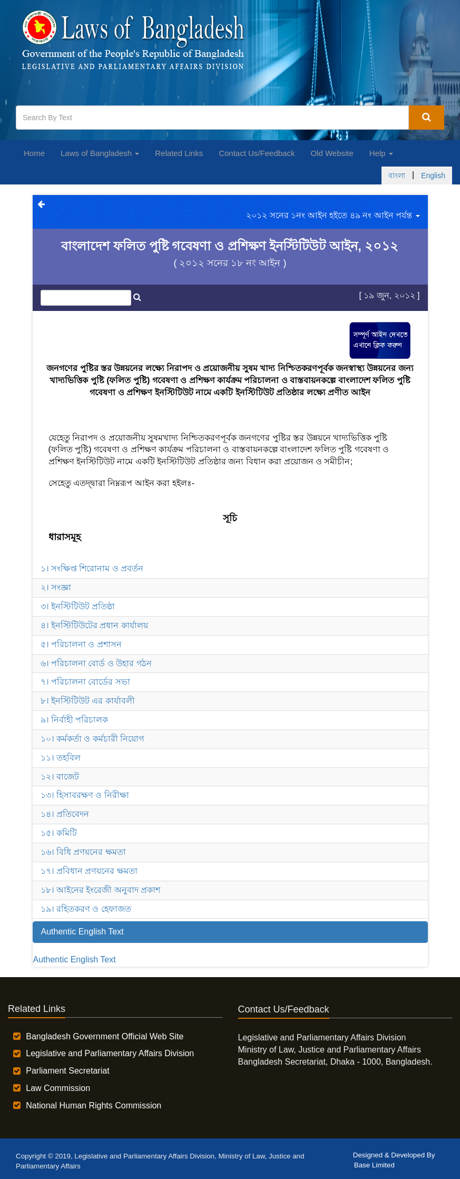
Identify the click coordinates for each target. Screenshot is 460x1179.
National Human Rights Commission (93, 1105)
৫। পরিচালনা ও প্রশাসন (81, 644)
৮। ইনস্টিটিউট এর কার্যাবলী (88, 700)
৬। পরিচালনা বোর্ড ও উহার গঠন (96, 663)
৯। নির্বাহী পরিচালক (75, 719)
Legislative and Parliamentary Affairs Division (110, 1053)
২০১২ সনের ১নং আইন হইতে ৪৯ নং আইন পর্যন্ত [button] (332, 215)
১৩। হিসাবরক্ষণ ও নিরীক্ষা (85, 795)
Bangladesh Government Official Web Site (104, 1036)
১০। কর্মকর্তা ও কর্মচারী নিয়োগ (92, 738)
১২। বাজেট (60, 776)
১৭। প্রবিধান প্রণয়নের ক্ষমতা (89, 870)
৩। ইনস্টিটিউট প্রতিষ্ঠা (78, 606)
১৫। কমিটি (59, 833)
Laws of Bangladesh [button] (100, 153)
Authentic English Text (74, 959)
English (433, 175)
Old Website (331, 153)
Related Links (179, 153)
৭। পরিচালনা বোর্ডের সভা (85, 681)
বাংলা (396, 175)
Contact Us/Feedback (257, 153)
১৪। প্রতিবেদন (65, 814)
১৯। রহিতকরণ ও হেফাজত (86, 908)
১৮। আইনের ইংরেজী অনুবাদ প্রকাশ (101, 889)
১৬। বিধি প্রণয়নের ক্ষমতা (83, 851)
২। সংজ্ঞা (56, 587)
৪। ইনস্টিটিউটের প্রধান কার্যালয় (94, 625)
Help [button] (381, 153)
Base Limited (374, 1165)
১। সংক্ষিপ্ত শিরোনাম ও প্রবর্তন (92, 568)
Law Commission (58, 1088)
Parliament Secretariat (67, 1070)
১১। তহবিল (61, 757)
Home (34, 153)
